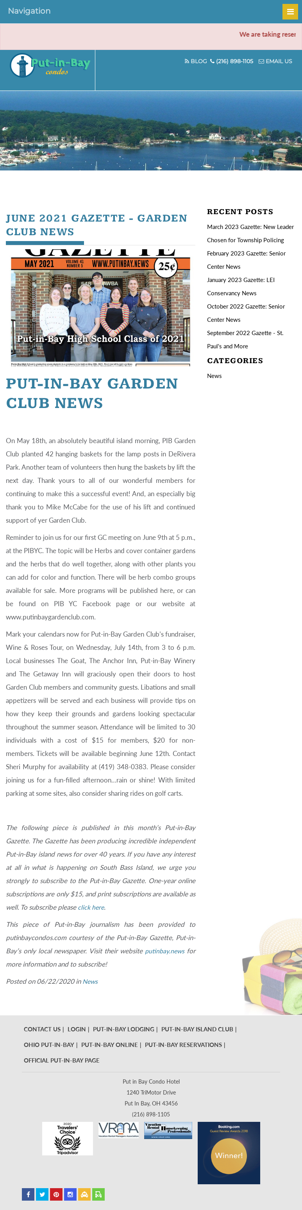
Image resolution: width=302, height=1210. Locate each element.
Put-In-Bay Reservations (183, 1044)
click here (91, 907)
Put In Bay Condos (57, 70)
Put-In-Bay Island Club (197, 1029)
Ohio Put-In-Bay (49, 1044)
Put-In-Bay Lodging (123, 1029)
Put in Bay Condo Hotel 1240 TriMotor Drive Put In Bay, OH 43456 (151, 1092)
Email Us (275, 61)
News (90, 981)
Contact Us (42, 1029)
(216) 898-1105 (231, 61)
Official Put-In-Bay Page (62, 1060)
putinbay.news (164, 951)
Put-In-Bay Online (109, 1044)
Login (77, 1029)
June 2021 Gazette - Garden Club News (80, 225)
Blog (193, 61)
